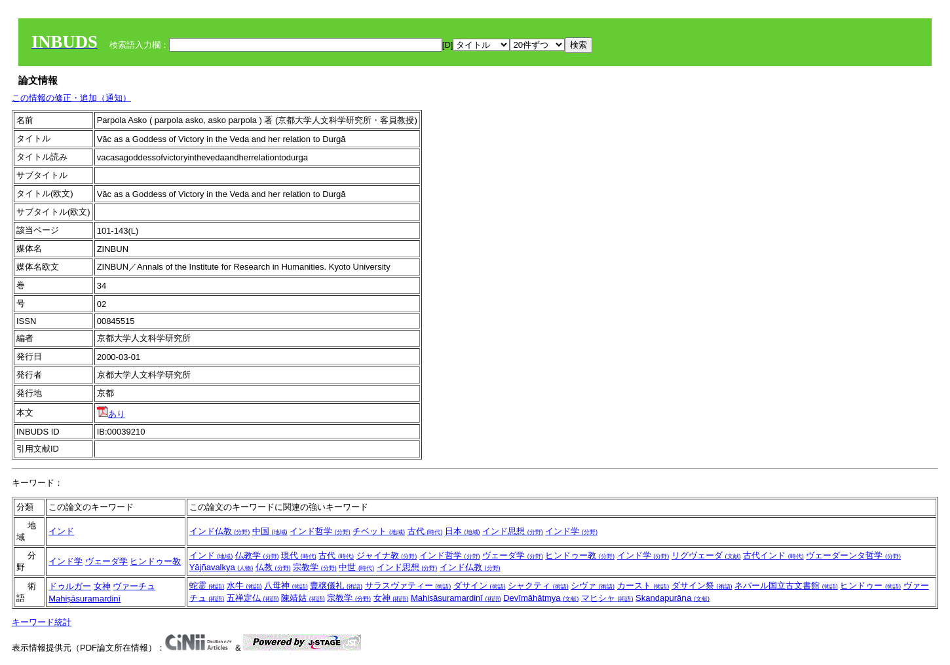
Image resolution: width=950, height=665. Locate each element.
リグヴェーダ (706, 555)
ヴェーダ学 (106, 561)
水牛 (244, 585)
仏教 (273, 567)
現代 (298, 555)
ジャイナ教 (386, 555)
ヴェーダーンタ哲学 (853, 555)
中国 (270, 531)
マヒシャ (607, 598)
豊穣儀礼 (336, 585)
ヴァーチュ (134, 586)
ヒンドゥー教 (155, 561)
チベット (378, 531)
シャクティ (538, 585)
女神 (102, 586)
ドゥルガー (69, 586)
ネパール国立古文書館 (786, 585)
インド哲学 (320, 531)
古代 (425, 531)
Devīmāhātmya (541, 598)
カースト (643, 585)
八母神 (286, 585)
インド (61, 531)
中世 (356, 567)
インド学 (571, 531)
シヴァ (593, 585)
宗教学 (315, 567)
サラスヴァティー (408, 585)
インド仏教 (219, 531)
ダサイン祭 (702, 585)
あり (111, 414)
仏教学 (257, 555)
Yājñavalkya (221, 567)
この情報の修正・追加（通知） (71, 98)
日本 (462, 531)
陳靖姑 (303, 598)
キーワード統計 (41, 622)
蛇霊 (207, 585)
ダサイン (479, 585)
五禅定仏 (253, 598)
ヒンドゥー (870, 585)
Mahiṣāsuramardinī (84, 598)
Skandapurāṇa (673, 598)
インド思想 (512, 531)
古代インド (773, 555)
